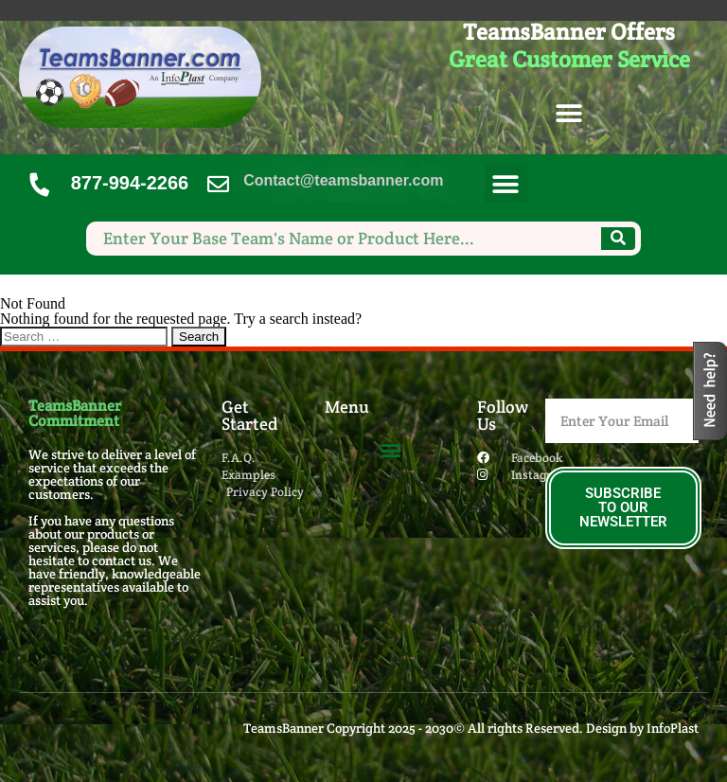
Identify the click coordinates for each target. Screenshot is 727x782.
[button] (569, 114)
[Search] (618, 238)
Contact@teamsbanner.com (343, 180)
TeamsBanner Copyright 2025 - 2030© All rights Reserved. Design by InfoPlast (471, 728)
